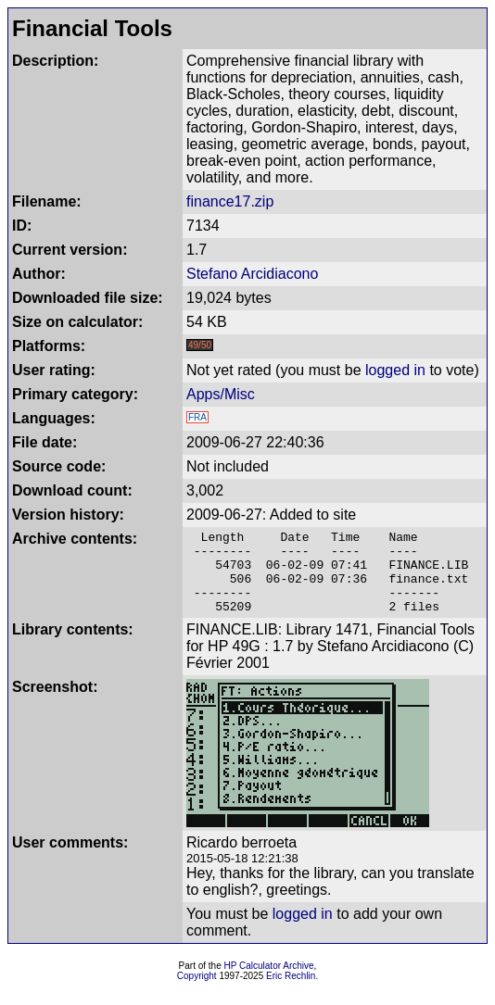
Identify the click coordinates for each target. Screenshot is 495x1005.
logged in (395, 370)
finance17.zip (229, 201)
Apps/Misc (220, 394)
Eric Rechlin (290, 992)
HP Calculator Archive (269, 982)
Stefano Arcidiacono (252, 274)
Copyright (197, 992)
